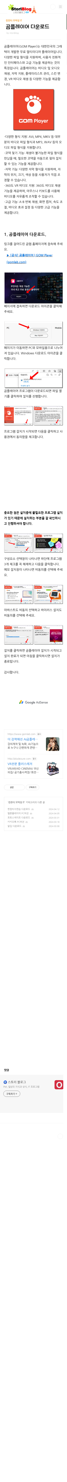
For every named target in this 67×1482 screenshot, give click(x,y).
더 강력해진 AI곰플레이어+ (23, 807)
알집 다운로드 (14, 893)
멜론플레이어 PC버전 (18, 881)
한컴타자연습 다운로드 (19, 876)
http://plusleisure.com (19, 826)
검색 (52, 6)
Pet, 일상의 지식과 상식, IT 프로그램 (21, 1154)
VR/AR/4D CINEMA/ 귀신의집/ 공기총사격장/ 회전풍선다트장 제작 (23, 838)
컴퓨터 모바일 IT (16, 870)
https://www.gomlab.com (22, 801)
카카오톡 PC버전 (16, 889)
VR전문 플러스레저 (20, 831)
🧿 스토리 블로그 (14, 1149)
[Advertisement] (33, 275)
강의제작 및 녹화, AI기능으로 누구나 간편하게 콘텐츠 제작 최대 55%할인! (23, 813)
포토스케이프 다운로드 (19, 885)
